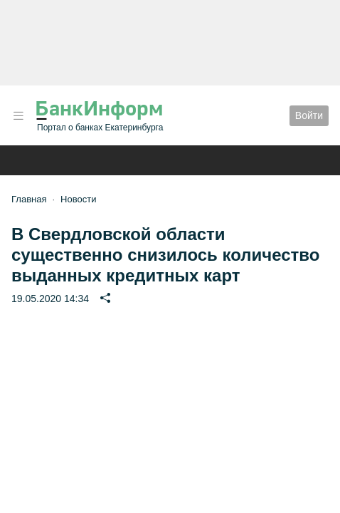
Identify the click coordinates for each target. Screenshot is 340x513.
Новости (78, 199)
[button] (18, 115)
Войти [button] (309, 115)
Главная (28, 199)
